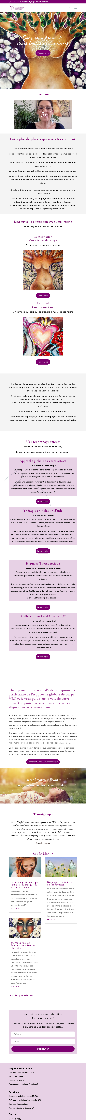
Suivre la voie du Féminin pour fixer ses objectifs (24, 952)
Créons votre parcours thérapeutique (43, 768)
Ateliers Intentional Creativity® (21, 1115)
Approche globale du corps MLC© (23, 1103)
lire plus (15, 915)
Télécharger (43, 295)
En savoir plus (43, 502)
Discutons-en (43, 53)
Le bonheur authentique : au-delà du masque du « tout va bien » (25, 891)
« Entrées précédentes (21, 1002)
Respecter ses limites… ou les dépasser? (60, 890)
